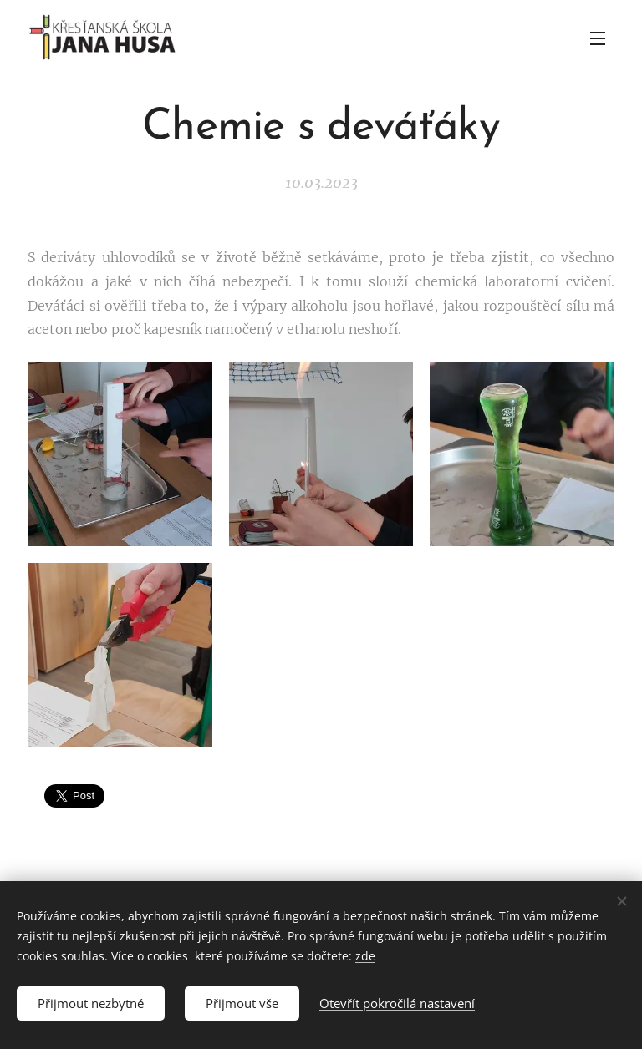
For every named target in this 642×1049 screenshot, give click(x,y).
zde (365, 956)
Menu (597, 38)
